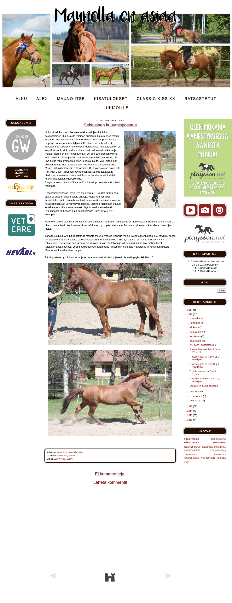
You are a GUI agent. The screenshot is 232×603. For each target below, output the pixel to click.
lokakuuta (195, 323)
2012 (190, 420)
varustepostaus (191, 458)
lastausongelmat (192, 450)
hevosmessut (219, 442)
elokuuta (195, 327)
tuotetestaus (220, 454)
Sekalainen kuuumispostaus (203, 386)
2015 (190, 406)
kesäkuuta (195, 336)
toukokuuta (196, 341)
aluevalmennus (191, 439)
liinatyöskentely (218, 450)
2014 (190, 411)
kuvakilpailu (220, 446)
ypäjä (186, 462)
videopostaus (208, 458)
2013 (190, 415)
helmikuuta (196, 400)
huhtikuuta (195, 391)
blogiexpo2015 (218, 439)
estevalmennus (191, 442)
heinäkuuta (196, 332)
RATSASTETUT (200, 98)
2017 (190, 310)
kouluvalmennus (192, 446)
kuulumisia (62, 455)
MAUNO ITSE (71, 98)
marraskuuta (197, 318)
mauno (71, 455)
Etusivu (110, 577)
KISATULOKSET (111, 98)
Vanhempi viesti (153, 582)
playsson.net (190, 454)
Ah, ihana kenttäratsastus (202, 345)
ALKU (21, 98)
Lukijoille (116, 108)
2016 (190, 314)
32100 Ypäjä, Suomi (63, 459)
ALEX (42, 98)
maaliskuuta (196, 396)
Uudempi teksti (67, 582)
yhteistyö (221, 458)
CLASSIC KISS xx (156, 98)
